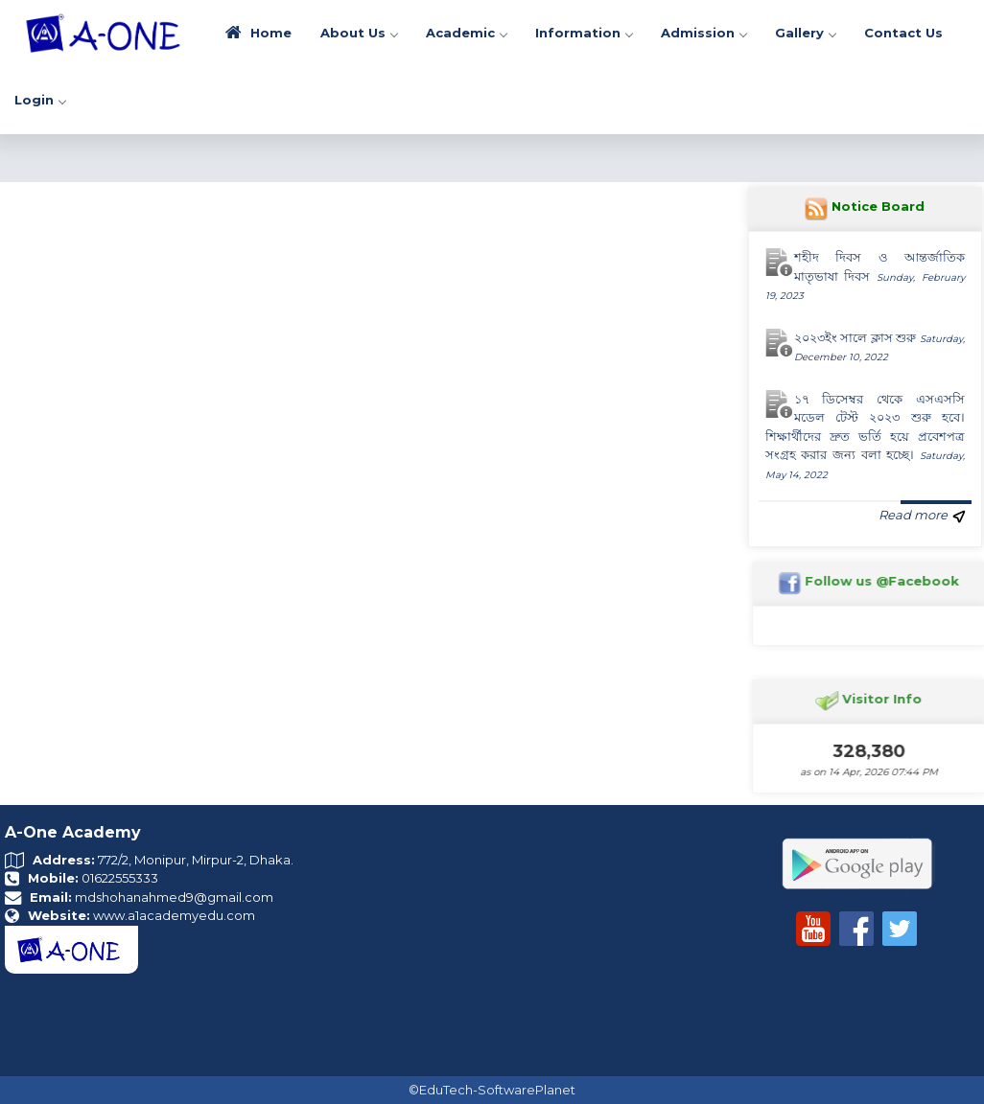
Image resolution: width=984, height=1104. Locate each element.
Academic (466, 32)
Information (583, 32)
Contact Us (903, 32)
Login (39, 99)
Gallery (805, 32)
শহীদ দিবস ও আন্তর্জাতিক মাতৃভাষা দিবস (865, 275)
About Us (358, 32)
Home (258, 32)
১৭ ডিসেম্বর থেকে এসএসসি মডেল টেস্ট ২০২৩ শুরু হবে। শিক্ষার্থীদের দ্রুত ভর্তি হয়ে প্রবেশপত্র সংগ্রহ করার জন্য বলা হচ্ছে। (865, 436)
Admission (703, 32)
